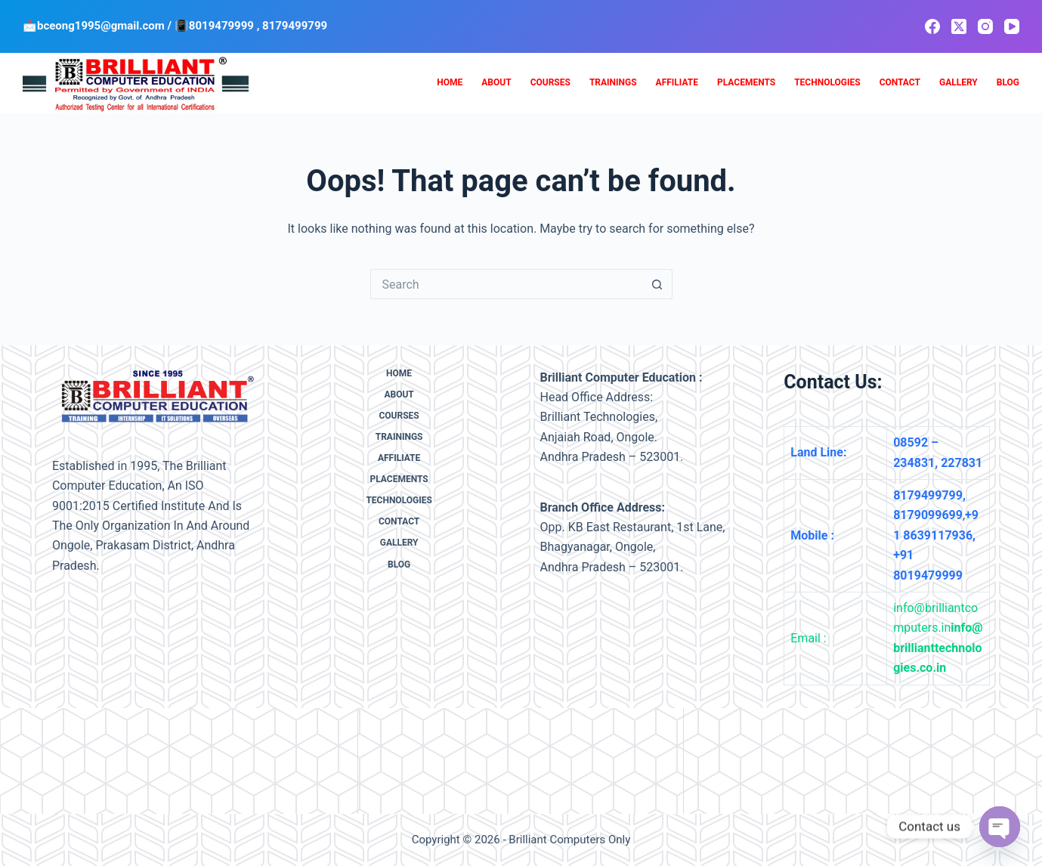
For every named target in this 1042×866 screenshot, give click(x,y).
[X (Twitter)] (958, 26)
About (496, 82)
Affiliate (677, 82)
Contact (900, 82)
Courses (550, 82)
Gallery (958, 82)
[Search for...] (506, 284)
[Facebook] (932, 26)
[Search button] (657, 284)
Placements (746, 82)
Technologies (827, 82)
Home (449, 82)
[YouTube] (1011, 26)
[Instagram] (985, 26)
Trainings (613, 82)
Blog (1008, 82)
